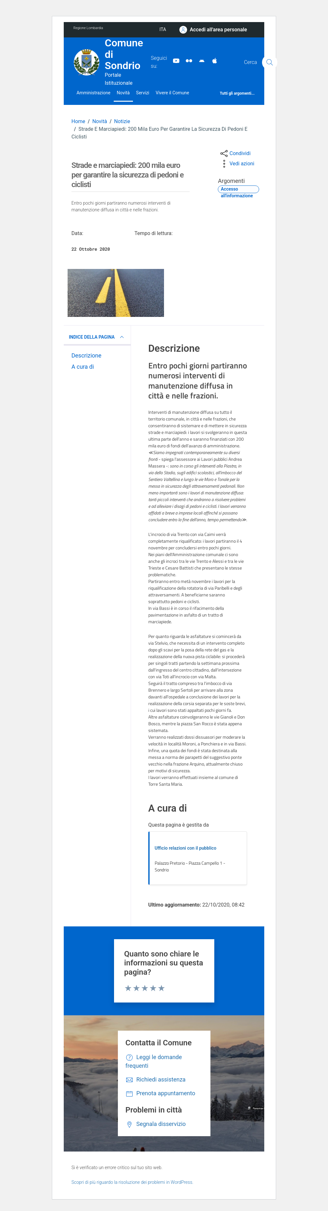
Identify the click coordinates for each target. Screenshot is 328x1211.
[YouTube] (173, 60)
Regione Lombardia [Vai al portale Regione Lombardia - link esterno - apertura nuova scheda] (88, 28)
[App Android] (199, 60)
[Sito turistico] (186, 60)
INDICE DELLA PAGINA (97, 337)
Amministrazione (94, 92)
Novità (123, 92)
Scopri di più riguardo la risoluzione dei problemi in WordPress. (132, 1182)
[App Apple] (212, 60)
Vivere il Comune (172, 92)
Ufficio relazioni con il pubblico (186, 848)
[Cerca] (269, 62)
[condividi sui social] (235, 153)
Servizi (142, 92)
